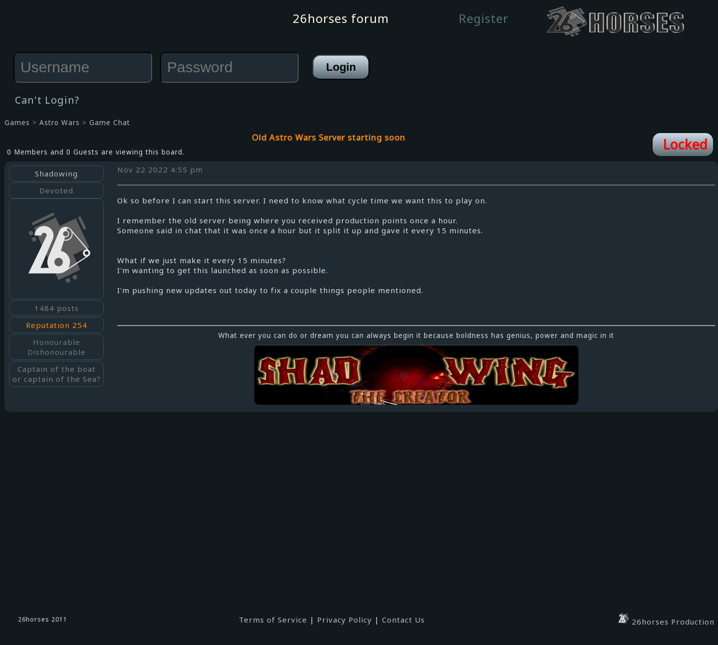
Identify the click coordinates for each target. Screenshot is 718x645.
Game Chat (109, 122)
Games (17, 122)
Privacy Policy (344, 620)
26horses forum (341, 18)
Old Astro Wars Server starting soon (328, 137)
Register (484, 18)
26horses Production (666, 622)
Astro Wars (59, 122)
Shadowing (56, 173)
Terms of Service (273, 620)
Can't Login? (47, 100)
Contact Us (403, 620)
